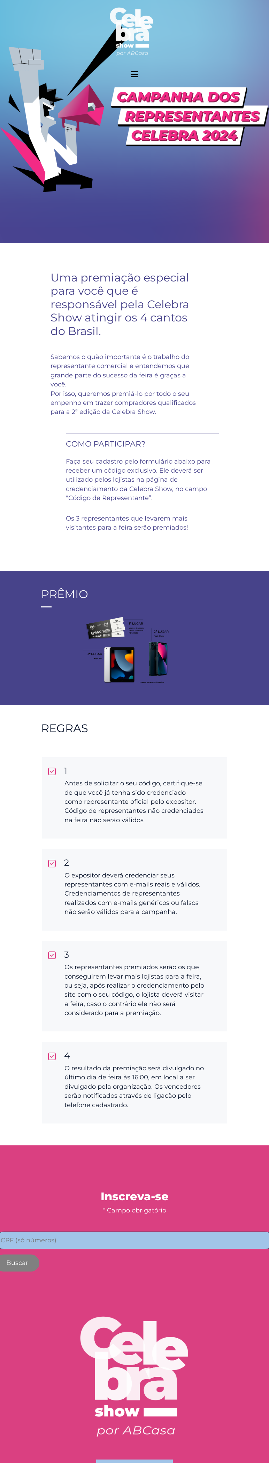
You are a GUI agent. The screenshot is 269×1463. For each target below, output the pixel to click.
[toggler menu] (134, 74)
